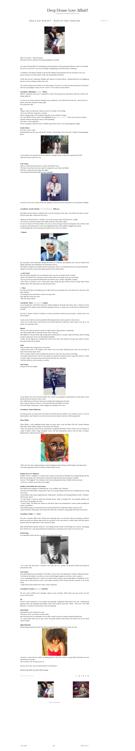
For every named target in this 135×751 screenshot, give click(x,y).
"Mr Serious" (37, 303)
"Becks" (39, 92)
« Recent (23, 746)
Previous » (85, 746)
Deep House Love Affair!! (67, 10)
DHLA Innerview (61, 117)
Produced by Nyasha (28, 675)
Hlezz (35, 514)
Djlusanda (37, 589)
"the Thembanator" (46, 209)
